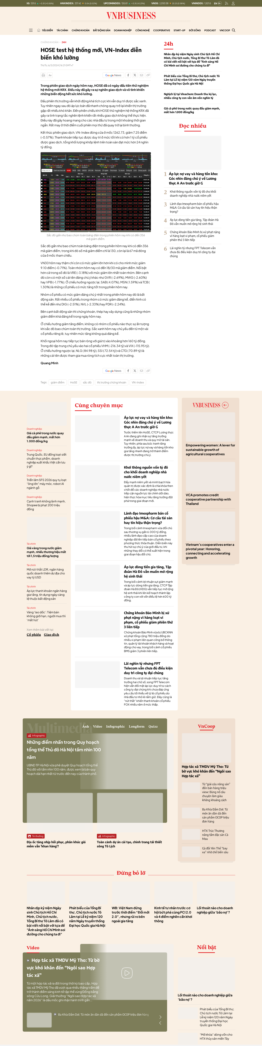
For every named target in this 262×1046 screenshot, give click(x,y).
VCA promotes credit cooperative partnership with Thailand (208, 499)
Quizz (150, 728)
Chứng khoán (80, 30)
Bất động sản (101, 30)
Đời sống (195, 30)
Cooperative (161, 30)
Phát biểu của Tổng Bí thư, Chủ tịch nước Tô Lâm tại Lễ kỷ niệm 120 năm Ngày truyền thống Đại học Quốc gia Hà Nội (192, 79)
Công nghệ (142, 30)
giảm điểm (57, 382)
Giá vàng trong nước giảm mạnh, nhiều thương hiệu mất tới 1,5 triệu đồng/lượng (46, 552)
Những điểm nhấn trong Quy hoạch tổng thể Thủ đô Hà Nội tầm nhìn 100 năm (63, 752)
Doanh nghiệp (123, 30)
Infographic (92, 728)
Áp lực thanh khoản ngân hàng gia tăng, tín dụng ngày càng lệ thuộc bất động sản (47, 595)
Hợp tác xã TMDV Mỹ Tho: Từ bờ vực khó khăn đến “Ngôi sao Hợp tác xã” (206, 771)
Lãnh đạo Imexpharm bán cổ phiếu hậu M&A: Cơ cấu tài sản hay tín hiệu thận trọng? (194, 208)
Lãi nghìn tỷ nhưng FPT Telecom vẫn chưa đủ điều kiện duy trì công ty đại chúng (193, 252)
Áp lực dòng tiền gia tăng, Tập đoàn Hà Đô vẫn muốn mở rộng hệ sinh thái (194, 222)
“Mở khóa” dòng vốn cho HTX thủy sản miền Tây (216, 1030)
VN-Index (138, 382)
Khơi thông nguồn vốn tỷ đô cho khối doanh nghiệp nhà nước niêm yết (193, 193)
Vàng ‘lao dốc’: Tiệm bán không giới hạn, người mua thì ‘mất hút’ (46, 616)
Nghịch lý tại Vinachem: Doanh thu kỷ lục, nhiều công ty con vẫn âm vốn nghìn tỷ (190, 95)
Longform (125, 728)
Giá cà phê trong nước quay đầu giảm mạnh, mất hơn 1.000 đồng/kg (192, 110)
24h (67, 42)
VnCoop (225, 30)
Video (65, 728)
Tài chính (62, 30)
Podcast (210, 30)
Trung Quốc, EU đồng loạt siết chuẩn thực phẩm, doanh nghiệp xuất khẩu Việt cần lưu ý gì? (47, 460)
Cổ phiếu (34, 635)
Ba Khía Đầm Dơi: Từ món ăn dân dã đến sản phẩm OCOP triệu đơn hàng (101, 1008)
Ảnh (47, 728)
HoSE (73, 382)
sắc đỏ (87, 382)
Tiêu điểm (47, 30)
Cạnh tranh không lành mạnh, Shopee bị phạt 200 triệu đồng (46, 505)
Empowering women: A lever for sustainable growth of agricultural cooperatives (210, 449)
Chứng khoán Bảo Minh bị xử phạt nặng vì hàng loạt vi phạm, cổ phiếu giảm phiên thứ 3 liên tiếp (195, 236)
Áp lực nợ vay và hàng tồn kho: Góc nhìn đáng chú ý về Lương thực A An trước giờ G (193, 178)
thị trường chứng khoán (111, 382)
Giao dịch (51, 635)
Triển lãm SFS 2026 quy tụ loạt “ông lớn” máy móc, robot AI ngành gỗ (47, 484)
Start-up (179, 30)
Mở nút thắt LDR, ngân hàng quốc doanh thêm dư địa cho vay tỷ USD (46, 573)
